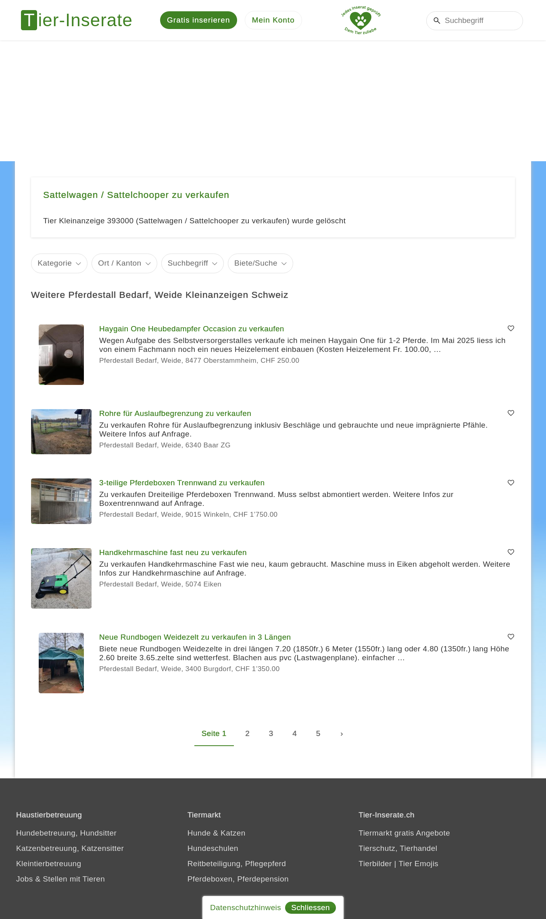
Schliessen (310, 907)
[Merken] (511, 328)
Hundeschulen (213, 848)
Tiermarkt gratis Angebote (404, 833)
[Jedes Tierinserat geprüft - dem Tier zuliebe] (361, 20)
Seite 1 (214, 733)
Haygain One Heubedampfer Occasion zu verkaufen (191, 328)
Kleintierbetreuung (48, 863)
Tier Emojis (419, 863)
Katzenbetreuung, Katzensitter (70, 848)
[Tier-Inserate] (81, 20)
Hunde (199, 833)
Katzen (233, 833)
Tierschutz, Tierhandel (397, 848)
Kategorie (55, 263)
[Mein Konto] (273, 20)
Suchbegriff (188, 263)
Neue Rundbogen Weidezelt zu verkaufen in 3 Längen (195, 637)
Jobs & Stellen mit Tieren (60, 879)
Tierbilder (375, 863)
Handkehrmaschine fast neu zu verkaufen (173, 552)
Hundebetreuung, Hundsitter (66, 833)
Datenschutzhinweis (245, 907)
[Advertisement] (273, 100)
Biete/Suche (255, 263)
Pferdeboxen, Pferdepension (238, 879)
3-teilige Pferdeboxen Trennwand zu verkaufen (182, 482)
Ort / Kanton (119, 263)
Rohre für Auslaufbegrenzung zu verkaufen (175, 413)
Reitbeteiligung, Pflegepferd (237, 863)
